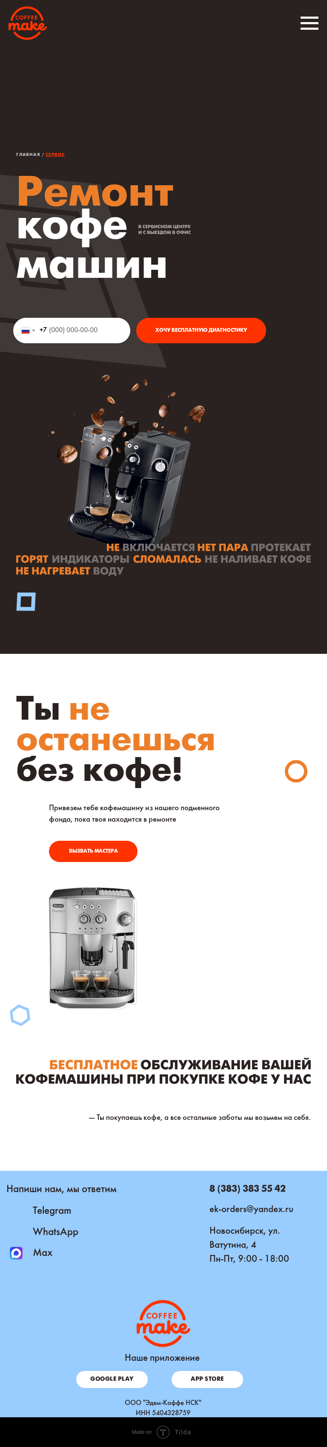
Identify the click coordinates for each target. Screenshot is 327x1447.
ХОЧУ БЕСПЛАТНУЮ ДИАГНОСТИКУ (201, 330)
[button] (93, 851)
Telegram (52, 1211)
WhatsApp (55, 1232)
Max (42, 1253)
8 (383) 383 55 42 (247, 1189)
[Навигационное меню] (309, 23)
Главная (28, 155)
